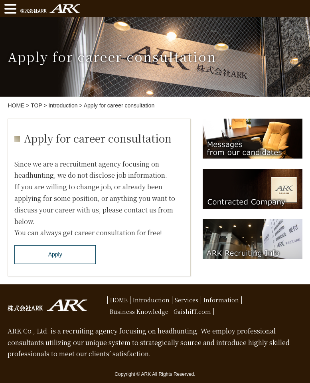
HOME (119, 300)
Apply (55, 254)
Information (221, 300)
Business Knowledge (139, 311)
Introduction (151, 300)
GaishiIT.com (192, 311)
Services (186, 300)
